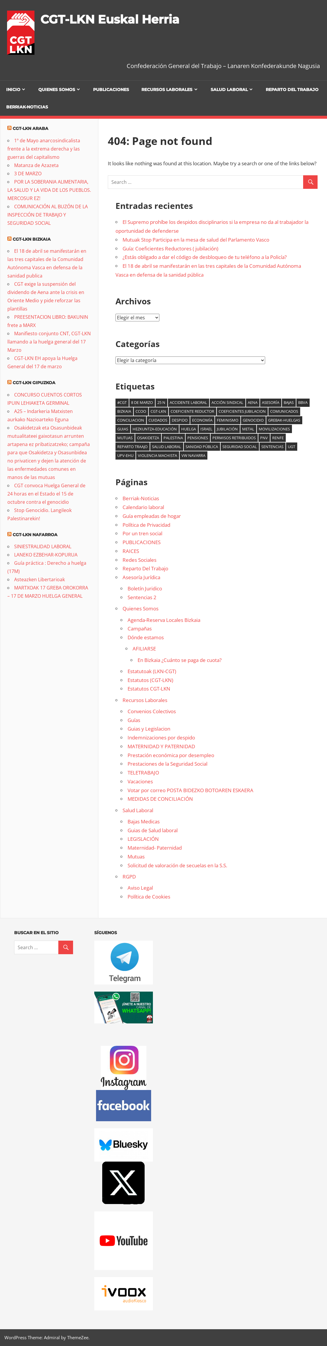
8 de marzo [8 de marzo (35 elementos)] (142, 402)
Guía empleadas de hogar (152, 516)
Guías (134, 720)
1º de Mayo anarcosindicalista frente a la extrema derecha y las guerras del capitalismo (43, 148)
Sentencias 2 (142, 597)
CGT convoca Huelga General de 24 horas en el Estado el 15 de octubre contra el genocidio (46, 493)
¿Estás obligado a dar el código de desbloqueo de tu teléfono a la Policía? (205, 257)
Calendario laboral (143, 507)
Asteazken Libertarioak (39, 579)
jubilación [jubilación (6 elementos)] (227, 429)
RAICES (131, 551)
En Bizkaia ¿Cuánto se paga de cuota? (180, 660)
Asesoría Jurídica (141, 577)
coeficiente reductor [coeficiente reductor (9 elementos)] (192, 411)
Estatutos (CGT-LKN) (150, 680)
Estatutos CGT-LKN (149, 688)
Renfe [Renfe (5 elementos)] (278, 437)
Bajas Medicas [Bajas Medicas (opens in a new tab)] (144, 821)
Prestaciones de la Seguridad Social (167, 763)
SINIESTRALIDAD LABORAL (42, 546)
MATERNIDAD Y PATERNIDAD (161, 746)
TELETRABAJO (143, 772)
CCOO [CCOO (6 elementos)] (141, 411)
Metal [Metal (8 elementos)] (248, 429)
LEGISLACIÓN (143, 838)
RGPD (129, 876)
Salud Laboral (229, 89)
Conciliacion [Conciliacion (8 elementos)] (130, 420)
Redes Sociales (139, 559)
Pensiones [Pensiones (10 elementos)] (197, 437)
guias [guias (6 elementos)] (122, 429)
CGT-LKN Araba (30, 128)
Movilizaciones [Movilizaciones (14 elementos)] (274, 429)
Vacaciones (140, 781)
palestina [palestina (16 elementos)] (173, 437)
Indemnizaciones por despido (161, 737)
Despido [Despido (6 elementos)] (180, 420)
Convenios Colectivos (152, 711)
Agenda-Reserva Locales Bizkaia (164, 620)
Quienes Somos (56, 89)
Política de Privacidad (146, 524)
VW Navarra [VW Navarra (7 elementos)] (193, 455)
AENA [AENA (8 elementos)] (252, 402)
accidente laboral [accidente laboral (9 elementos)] (188, 402)
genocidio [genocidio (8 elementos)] (253, 420)
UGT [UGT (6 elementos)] (291, 446)
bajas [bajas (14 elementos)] (289, 402)
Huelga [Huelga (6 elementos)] (188, 429)
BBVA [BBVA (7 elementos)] (303, 402)
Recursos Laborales (166, 89)
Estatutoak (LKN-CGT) (152, 671)
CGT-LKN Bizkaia (32, 239)
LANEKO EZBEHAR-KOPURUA (45, 554)
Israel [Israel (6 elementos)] (206, 429)
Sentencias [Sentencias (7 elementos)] (272, 446)
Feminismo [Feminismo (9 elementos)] (227, 420)
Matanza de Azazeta (36, 165)
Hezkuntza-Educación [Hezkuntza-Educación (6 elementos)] (155, 429)
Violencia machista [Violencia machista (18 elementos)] (157, 455)
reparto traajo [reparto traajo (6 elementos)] (132, 446)
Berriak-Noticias (27, 107)
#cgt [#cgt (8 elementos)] (122, 402)
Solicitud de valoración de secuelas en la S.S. (177, 865)
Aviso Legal (140, 887)
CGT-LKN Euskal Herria (109, 19)
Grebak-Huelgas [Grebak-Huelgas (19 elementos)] (284, 420)
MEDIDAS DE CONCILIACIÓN (160, 798)
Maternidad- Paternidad (155, 847)
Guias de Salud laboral (153, 830)
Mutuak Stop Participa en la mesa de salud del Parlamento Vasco (196, 239)
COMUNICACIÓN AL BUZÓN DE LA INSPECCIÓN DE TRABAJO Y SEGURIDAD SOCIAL (47, 214)
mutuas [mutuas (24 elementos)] (125, 437)
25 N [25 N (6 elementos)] (161, 402)
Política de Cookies (149, 896)
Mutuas (136, 856)
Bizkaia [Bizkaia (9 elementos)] (124, 411)
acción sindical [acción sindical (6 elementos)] (227, 402)
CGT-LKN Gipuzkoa (34, 382)
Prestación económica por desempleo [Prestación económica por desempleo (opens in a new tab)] (171, 755)
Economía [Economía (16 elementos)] (202, 420)
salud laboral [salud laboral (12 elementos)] (166, 446)
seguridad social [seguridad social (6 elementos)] (239, 446)
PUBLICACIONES (111, 89)
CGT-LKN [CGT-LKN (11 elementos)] (158, 411)
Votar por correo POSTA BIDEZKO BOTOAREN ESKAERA (190, 790)
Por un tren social (142, 533)
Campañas (140, 628)
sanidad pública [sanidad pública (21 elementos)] (202, 446)
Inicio (13, 89)
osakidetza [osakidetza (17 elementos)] (148, 437)
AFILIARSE (144, 648)
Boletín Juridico (145, 588)
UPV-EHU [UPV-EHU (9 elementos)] (125, 455)
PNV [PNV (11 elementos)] (264, 437)
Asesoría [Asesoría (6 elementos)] (270, 402)
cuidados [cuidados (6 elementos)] (157, 420)
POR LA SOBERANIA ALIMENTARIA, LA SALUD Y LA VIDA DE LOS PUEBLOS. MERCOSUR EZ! (49, 190)
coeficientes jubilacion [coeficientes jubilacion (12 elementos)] (242, 411)
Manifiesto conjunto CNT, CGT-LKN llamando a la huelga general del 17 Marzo (49, 341)
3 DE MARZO (28, 173)
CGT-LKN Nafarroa (35, 534)
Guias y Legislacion (149, 728)
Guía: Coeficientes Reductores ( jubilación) (170, 248)
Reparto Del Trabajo (292, 89)
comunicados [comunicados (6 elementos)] (284, 411)
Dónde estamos (146, 637)
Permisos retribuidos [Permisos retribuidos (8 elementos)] (234, 437)
